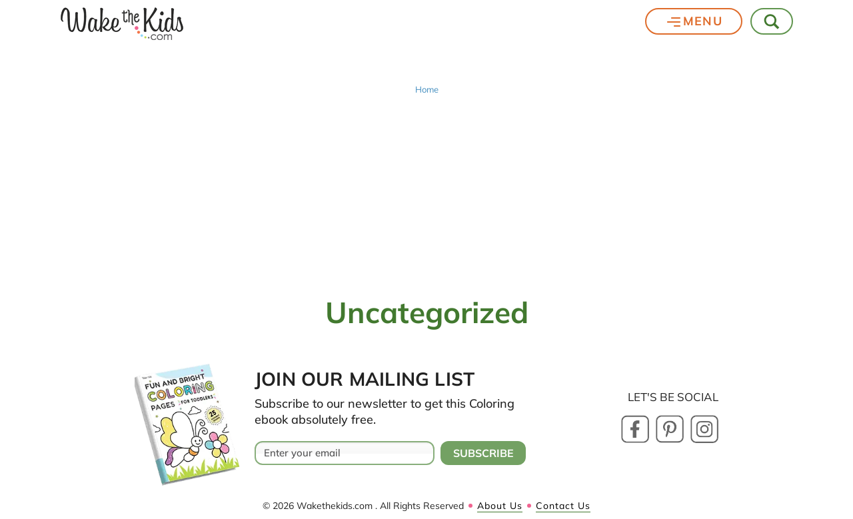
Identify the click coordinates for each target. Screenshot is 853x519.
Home (426, 90)
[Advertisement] (426, 194)
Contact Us (563, 506)
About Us (499, 506)
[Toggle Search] (772, 21)
